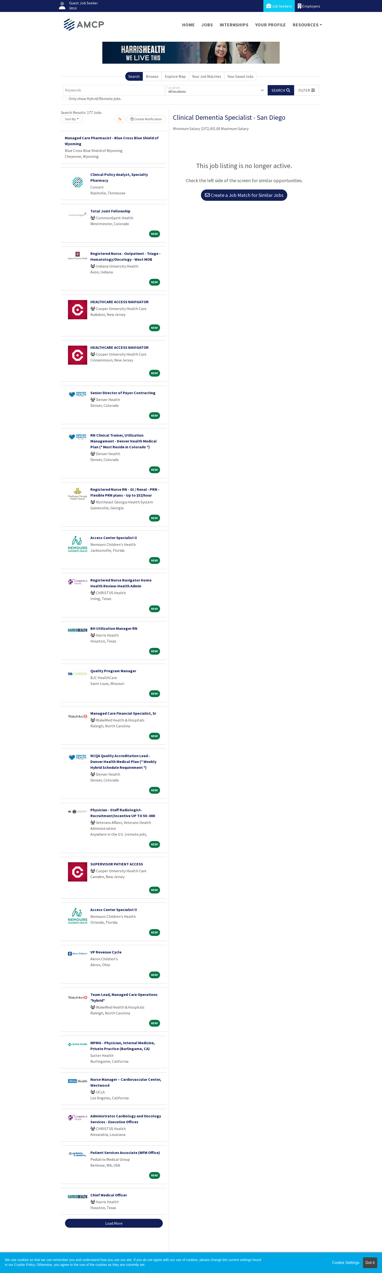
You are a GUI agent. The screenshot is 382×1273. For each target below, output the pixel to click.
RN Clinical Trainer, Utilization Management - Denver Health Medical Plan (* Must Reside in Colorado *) (123, 441)
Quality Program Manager (113, 670)
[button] (306, 90)
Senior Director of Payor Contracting (122, 392)
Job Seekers (279, 6)
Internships (234, 25)
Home (188, 25)
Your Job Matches (206, 76)
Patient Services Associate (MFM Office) (125, 1152)
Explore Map (175, 76)
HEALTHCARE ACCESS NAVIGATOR (119, 301)
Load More (114, 1223)
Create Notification (146, 119)
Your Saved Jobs (241, 76)
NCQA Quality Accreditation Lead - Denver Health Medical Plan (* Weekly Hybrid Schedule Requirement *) (123, 761)
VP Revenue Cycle (106, 952)
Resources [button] (305, 25)
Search (134, 76)
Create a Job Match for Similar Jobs (244, 195)
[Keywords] (114, 90)
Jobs (207, 25)
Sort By (70, 119)
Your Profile (270, 25)
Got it (370, 1263)
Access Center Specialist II (113, 537)
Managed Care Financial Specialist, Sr (123, 713)
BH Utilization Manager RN (113, 628)
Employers (309, 6)
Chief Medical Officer (108, 1195)
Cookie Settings (345, 1263)
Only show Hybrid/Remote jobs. (95, 98)
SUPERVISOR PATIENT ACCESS (116, 864)
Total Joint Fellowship (110, 211)
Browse (152, 76)
